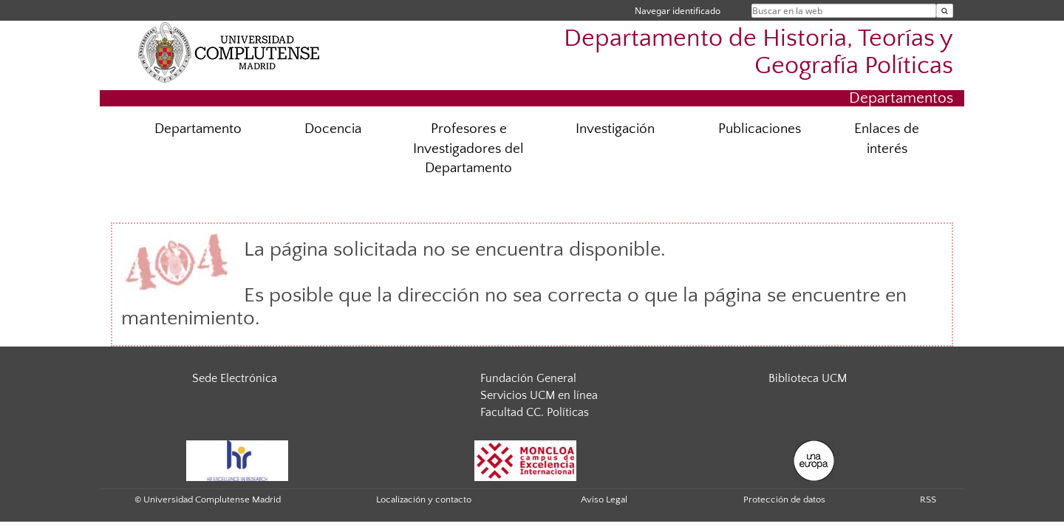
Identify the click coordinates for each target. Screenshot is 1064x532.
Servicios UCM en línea (539, 395)
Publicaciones (759, 129)
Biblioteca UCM (807, 378)
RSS (928, 499)
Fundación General (528, 378)
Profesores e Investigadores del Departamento (468, 149)
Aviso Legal (604, 499)
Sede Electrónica (234, 378)
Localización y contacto (423, 499)
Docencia (332, 129)
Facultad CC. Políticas (534, 412)
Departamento (198, 129)
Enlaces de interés (886, 139)
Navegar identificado (677, 10)
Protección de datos (784, 499)
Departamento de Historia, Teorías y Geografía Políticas (758, 52)
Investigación (615, 129)
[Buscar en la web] (944, 11)
